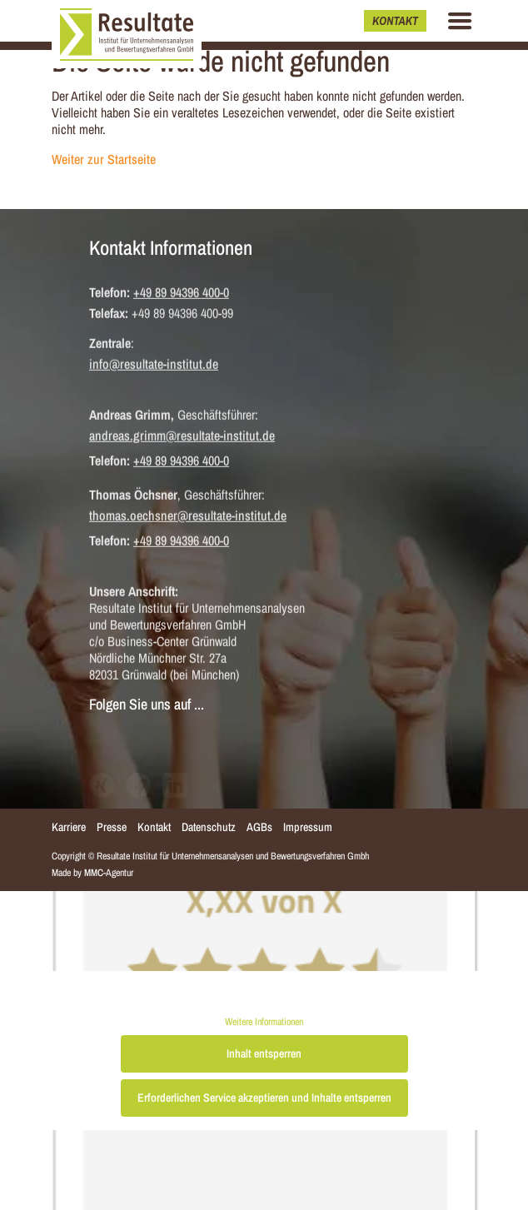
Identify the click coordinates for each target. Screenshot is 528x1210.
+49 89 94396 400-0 (181, 293)
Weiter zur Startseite (104, 159)
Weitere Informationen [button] (264, 1022)
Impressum (307, 826)
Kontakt (395, 20)
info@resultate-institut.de (153, 365)
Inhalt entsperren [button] (264, 1053)
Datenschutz (209, 826)
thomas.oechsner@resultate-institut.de (187, 516)
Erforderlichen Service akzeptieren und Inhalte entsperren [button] (264, 1097)
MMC (93, 872)
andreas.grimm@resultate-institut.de (182, 436)
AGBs (259, 826)
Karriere (69, 826)
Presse (112, 826)
